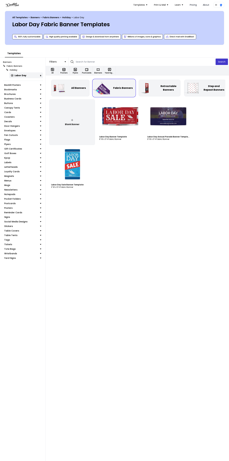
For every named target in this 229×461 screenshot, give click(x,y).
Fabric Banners (51, 17)
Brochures (22, 94)
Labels (22, 162)
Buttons (22, 103)
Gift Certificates (22, 148)
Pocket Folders (22, 198)
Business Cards (22, 98)
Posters (22, 207)
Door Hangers (22, 126)
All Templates (20, 17)
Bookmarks (22, 89)
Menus (22, 180)
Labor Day (18, 75)
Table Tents (22, 235)
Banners (35, 17)
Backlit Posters (22, 85)
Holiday (66, 17)
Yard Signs (22, 258)
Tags (22, 239)
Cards (22, 112)
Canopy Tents (22, 107)
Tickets (22, 244)
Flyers (22, 144)
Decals (22, 121)
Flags (22, 139)
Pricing (193, 4)
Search (222, 61)
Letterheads (22, 166)
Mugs (22, 185)
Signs (22, 217)
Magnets (22, 176)
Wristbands (22, 253)
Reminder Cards (22, 212)
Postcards (22, 203)
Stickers (22, 226)
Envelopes (22, 130)
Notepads (22, 194)
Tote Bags (22, 248)
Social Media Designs (22, 221)
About (206, 4)
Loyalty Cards (22, 171)
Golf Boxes (22, 153)
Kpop (22, 157)
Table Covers (22, 230)
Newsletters (22, 189)
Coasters (22, 116)
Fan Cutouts (22, 135)
